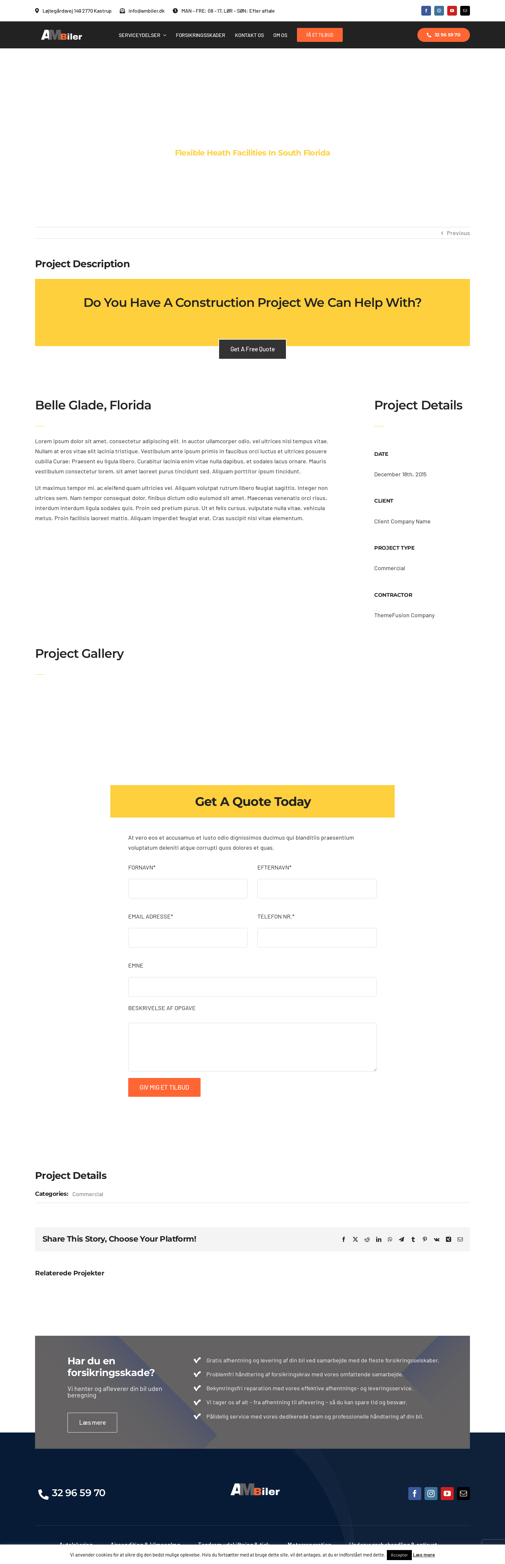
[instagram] (439, 11)
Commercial (87, 1193)
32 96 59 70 (78, 1493)
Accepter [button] (399, 1555)
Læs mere (424, 1555)
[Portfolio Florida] (252, 137)
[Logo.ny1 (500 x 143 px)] (59, 30)
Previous (458, 232)
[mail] (465, 11)
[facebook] (426, 11)
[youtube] (452, 11)
